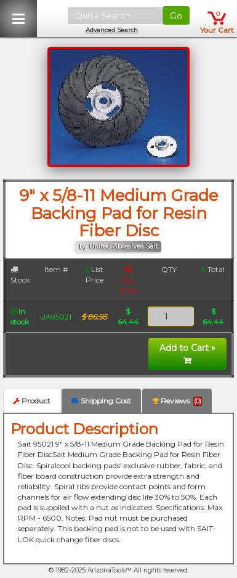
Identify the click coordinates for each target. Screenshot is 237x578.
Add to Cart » (187, 353)
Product (31, 400)
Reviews (177, 401)
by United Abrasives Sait (118, 246)
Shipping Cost (101, 400)
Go (176, 16)
